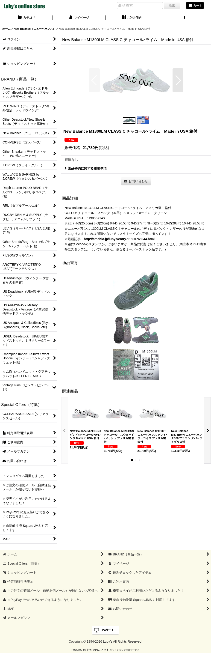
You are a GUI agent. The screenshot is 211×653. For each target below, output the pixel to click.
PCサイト (108, 630)
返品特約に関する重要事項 (85, 168)
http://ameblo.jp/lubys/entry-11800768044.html (119, 239)
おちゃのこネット (98, 649)
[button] (184, 18)
